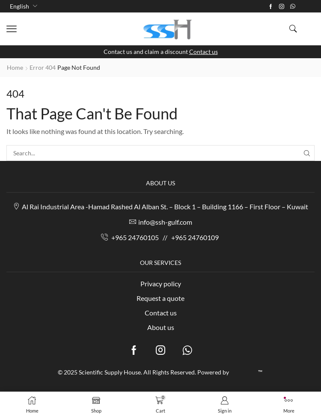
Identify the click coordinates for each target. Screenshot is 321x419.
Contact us (203, 51)
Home (15, 67)
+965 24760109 (195, 237)
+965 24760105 (135, 237)
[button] (11, 29)
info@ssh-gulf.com (165, 222)
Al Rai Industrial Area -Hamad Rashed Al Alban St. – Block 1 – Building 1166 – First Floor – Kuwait (165, 207)
